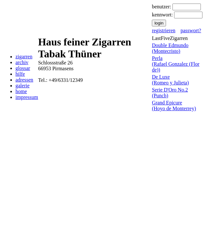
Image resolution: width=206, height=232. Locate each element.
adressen (24, 79)
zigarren (23, 56)
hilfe (20, 74)
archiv (21, 62)
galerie (22, 85)
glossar (22, 68)
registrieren (163, 30)
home (21, 91)
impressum (26, 97)
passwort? (191, 30)
